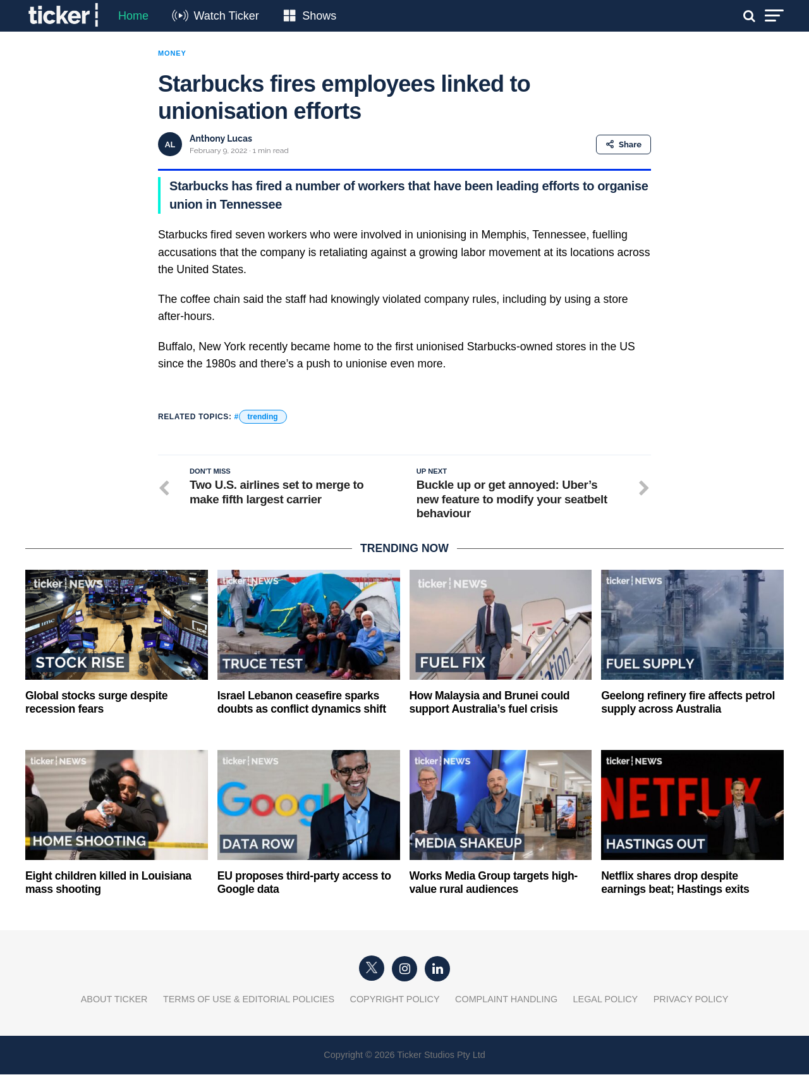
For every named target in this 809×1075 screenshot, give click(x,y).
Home (133, 15)
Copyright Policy (395, 1000)
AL (170, 144)
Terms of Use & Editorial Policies (248, 1000)
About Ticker (114, 1000)
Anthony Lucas (221, 138)
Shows (319, 15)
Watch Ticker (226, 15)
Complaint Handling (506, 1000)
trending (263, 416)
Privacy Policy (691, 1000)
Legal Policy (605, 1000)
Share (623, 144)
